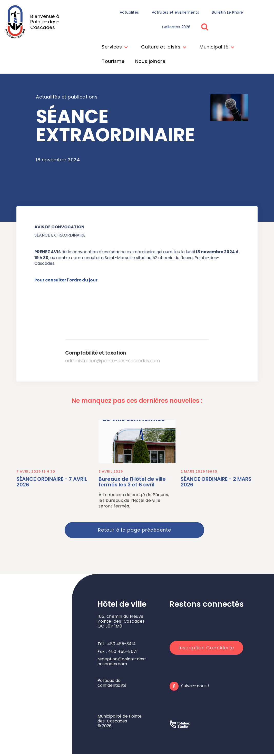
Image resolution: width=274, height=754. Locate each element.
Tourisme (113, 61)
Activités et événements (175, 12)
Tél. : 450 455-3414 (116, 643)
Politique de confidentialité (111, 683)
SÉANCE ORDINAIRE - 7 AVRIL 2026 (51, 481)
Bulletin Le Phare (227, 12)
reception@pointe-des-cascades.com (121, 661)
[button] (113, 47)
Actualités (129, 12)
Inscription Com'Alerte (206, 647)
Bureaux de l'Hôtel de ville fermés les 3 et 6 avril (132, 481)
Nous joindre (150, 61)
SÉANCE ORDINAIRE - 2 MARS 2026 (216, 481)
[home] (44, 21)
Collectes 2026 (176, 27)
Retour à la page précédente (134, 530)
